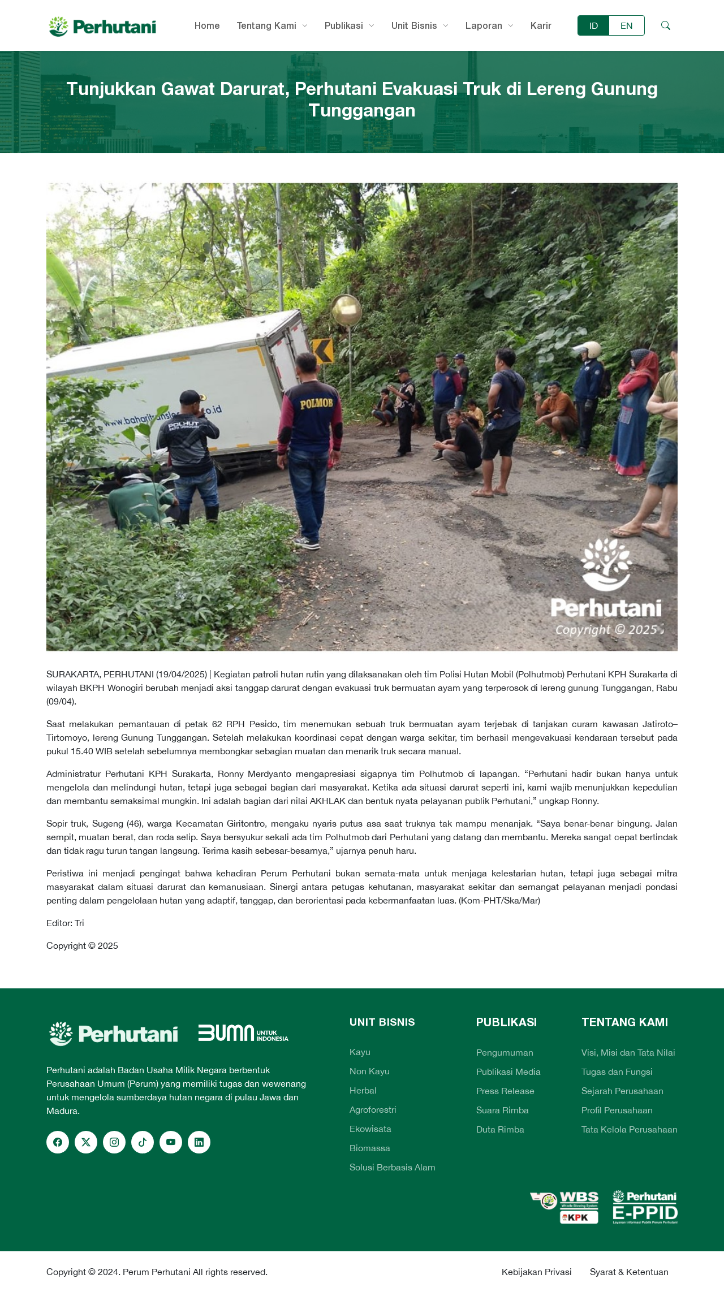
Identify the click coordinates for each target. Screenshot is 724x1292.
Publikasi (344, 25)
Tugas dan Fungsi (617, 1071)
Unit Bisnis (414, 25)
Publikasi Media (508, 1071)
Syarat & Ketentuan (629, 1272)
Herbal (363, 1090)
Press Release (505, 1091)
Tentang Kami (266, 25)
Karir (541, 25)
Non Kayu (370, 1071)
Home (207, 25)
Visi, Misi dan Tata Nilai (628, 1052)
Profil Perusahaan (617, 1110)
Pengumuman (504, 1052)
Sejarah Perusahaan (622, 1091)
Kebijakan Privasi (537, 1272)
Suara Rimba (502, 1110)
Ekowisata (370, 1129)
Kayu (360, 1052)
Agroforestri (373, 1109)
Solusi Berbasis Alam (393, 1167)
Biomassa (370, 1148)
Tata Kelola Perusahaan (629, 1129)
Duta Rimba (500, 1129)
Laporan (484, 25)
